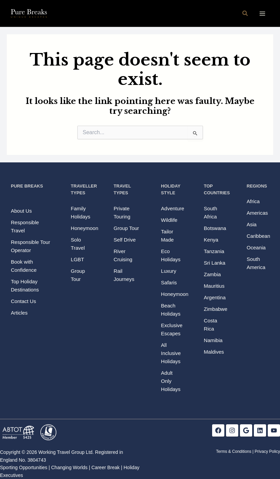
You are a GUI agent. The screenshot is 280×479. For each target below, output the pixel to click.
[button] (245, 13)
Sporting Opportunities (23, 467)
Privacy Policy (267, 451)
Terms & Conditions (233, 451)
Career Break (105, 467)
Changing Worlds (69, 467)
